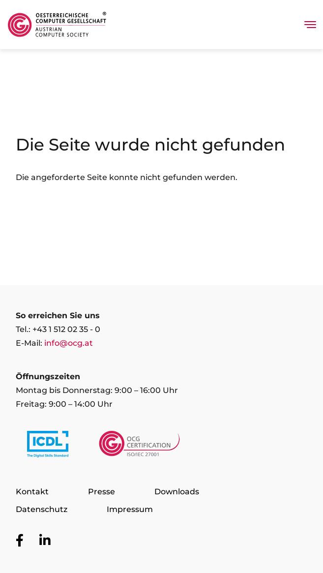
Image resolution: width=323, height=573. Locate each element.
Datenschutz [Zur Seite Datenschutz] (41, 509)
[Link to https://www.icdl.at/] (48, 446)
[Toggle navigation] (310, 25)
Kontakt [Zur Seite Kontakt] (32, 491)
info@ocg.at (68, 343)
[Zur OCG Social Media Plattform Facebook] (20, 540)
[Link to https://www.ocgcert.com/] (139, 446)
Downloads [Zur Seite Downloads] (176, 491)
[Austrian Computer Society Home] (57, 24)
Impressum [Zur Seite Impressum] (130, 509)
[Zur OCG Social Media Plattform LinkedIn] (44, 540)
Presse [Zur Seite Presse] (101, 491)
